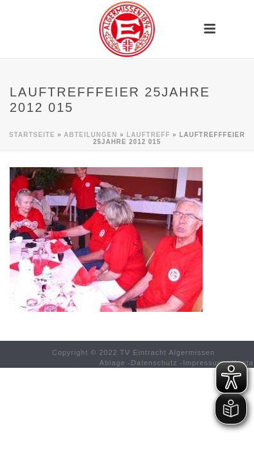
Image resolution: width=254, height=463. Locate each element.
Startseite (32, 134)
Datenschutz (154, 363)
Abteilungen (90, 134)
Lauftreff (148, 134)
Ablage (112, 363)
